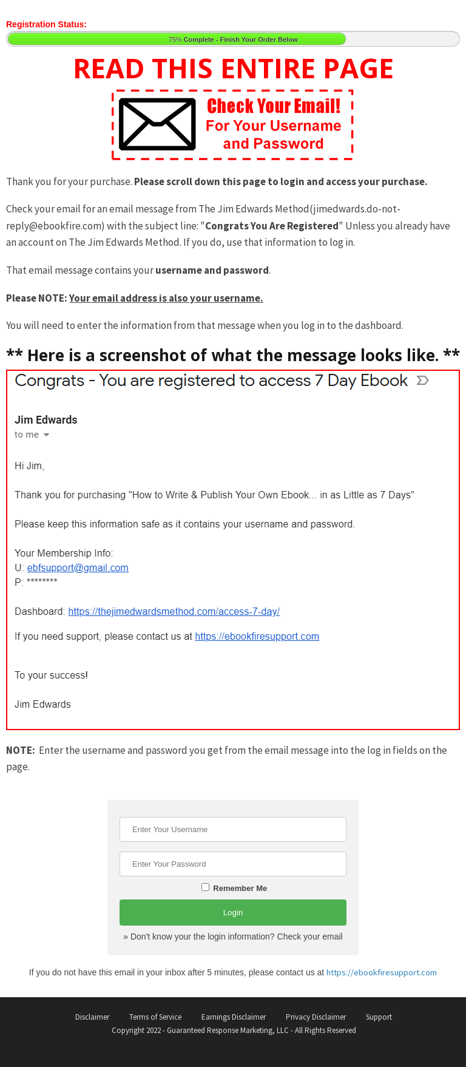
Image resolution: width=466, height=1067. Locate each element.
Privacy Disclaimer (316, 1017)
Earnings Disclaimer (233, 1017)
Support (379, 1017)
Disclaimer (92, 1017)
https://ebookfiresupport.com (381, 972)
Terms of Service (155, 1017)
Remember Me (234, 888)
